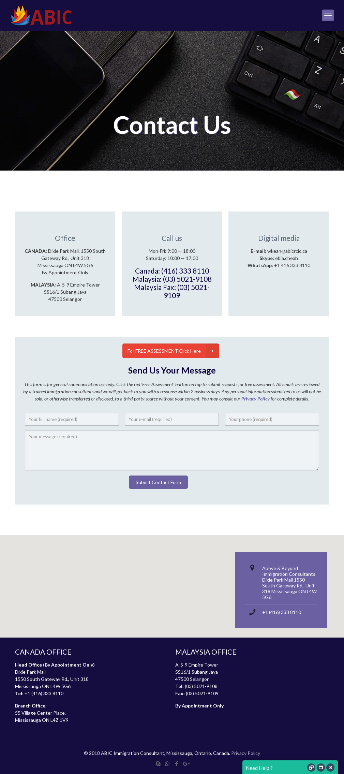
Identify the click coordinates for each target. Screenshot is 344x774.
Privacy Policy (245, 753)
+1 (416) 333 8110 (281, 612)
